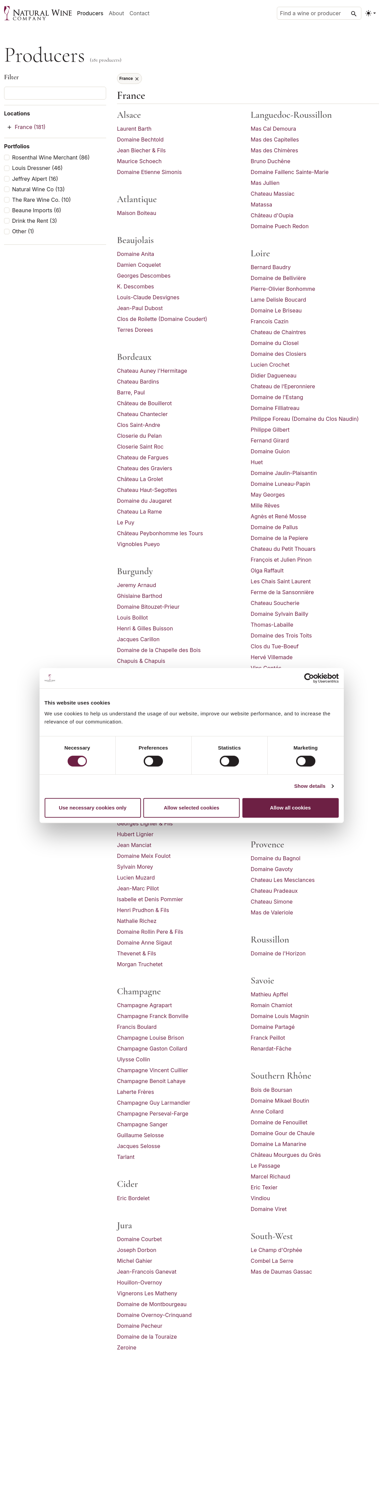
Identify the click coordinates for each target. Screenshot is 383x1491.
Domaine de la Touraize (147, 1336)
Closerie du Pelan (139, 435)
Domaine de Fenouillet (279, 1122)
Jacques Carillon (138, 639)
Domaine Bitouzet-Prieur (148, 606)
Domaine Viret (269, 1209)
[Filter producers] (55, 93)
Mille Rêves (265, 505)
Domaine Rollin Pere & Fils (150, 931)
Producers (90, 13)
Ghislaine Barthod (139, 595)
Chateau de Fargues (142, 457)
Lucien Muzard (136, 877)
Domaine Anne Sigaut (144, 942)
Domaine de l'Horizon (278, 953)
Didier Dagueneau (273, 375)
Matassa (261, 204)
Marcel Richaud (270, 1176)
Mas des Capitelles (275, 139)
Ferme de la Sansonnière (282, 592)
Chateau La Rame (139, 511)
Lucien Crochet (270, 364)
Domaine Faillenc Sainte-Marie (290, 172)
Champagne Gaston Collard (152, 1048)
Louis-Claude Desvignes (148, 297)
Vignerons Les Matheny (147, 1293)
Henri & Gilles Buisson (145, 628)
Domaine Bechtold (140, 139)
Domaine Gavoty (272, 869)
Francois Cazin (270, 321)
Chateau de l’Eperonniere (283, 386)
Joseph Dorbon (137, 1250)
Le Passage (265, 1165)
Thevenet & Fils (136, 953)
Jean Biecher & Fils (141, 150)
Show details (310, 786)
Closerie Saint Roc (140, 446)
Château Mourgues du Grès (286, 1154)
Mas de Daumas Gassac (281, 1271)
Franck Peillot (268, 1037)
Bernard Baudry (271, 267)
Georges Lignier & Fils (145, 823)
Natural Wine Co (38, 189)
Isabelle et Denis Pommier (150, 899)
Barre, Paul (131, 392)
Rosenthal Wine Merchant (51, 157)
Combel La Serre (272, 1260)
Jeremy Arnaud (136, 585)
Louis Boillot (132, 617)
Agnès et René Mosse (279, 516)
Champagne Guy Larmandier (153, 1102)
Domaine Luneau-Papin (280, 483)
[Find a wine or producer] (319, 13)
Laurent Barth (134, 128)
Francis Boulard (137, 1026)
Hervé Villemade (272, 657)
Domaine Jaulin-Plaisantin (284, 473)
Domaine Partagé (273, 1026)
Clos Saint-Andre (138, 425)
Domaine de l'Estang (277, 397)
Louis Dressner (37, 168)
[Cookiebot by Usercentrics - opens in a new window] (309, 678)
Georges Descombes (143, 275)
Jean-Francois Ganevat (146, 1271)
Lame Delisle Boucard (278, 299)
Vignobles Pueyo (138, 544)
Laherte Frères (135, 1091)
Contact (139, 13)
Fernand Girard (270, 440)
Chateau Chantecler (142, 414)
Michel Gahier (134, 1260)
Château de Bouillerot (144, 403)
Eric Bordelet (133, 1198)
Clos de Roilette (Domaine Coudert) (162, 319)
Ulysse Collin (133, 1059)
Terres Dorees (135, 329)
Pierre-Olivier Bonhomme (283, 288)
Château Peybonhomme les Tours (160, 533)
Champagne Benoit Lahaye (151, 1081)
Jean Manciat (134, 845)
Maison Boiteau (136, 213)
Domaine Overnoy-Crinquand (154, 1315)
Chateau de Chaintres (278, 332)
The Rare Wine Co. (41, 200)
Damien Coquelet (139, 264)
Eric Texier (264, 1187)
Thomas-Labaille (272, 624)
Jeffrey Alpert (35, 179)
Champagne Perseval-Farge (152, 1113)
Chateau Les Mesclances (283, 880)
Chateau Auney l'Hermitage (152, 370)
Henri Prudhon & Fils (143, 910)
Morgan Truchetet (140, 964)
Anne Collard (267, 1111)
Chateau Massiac (273, 193)
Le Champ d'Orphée (276, 1250)
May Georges (268, 494)
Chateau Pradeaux (274, 890)
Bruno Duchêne (270, 161)
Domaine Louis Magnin (280, 1016)
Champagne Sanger (142, 1124)
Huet (257, 462)
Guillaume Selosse (140, 1135)
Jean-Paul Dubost (140, 308)
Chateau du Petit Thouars (283, 548)
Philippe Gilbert (270, 429)
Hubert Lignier (135, 834)
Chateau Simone (272, 901)
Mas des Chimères (274, 150)
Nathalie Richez (137, 920)
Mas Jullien (265, 182)
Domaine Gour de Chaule (283, 1133)
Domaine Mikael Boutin (280, 1100)
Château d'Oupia (272, 215)
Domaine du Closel (275, 343)
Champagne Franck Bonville (152, 1016)
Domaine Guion (270, 451)
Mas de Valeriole (272, 912)
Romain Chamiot (271, 1005)
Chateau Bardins (138, 381)
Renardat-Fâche (271, 1048)
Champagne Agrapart (144, 1005)
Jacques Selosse (138, 1146)
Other (23, 231)
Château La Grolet (140, 479)
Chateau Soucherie (275, 603)
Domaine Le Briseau (276, 310)
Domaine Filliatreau (275, 408)
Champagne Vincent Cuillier (152, 1070)
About (116, 13)
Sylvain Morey (135, 866)
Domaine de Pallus (274, 527)
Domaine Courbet (139, 1239)
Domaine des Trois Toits (281, 635)
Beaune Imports (36, 210)
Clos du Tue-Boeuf (275, 646)
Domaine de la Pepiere (279, 538)
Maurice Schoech (139, 161)
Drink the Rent (34, 221)
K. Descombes (135, 286)
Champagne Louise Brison (150, 1037)
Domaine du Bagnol (276, 858)
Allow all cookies (290, 808)
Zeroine (126, 1347)
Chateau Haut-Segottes (147, 490)
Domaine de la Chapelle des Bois (159, 650)
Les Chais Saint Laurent (281, 581)
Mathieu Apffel (269, 994)
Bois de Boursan (271, 1089)
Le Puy (126, 522)
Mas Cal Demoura (273, 128)
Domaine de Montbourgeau (152, 1304)
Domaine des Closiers (279, 353)
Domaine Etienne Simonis (149, 172)
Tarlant (126, 1156)
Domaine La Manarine (279, 1144)
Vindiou (260, 1198)
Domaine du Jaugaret (144, 500)
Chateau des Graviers (144, 468)
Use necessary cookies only (92, 808)
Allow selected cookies (191, 808)
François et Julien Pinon (281, 559)
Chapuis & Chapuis (141, 660)
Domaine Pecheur (139, 1325)
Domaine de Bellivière (278, 278)
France (30, 127)
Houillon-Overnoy (139, 1282)
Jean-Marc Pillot (138, 888)
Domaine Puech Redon (280, 226)
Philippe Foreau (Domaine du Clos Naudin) (305, 418)
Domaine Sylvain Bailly (279, 613)
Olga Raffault (267, 570)
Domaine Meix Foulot (144, 855)
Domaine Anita (135, 254)
